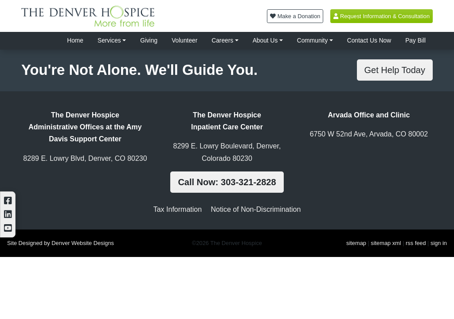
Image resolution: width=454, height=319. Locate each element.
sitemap (356, 243)
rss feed (416, 243)
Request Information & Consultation (381, 16)
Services (109, 40)
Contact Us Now (369, 40)
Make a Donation (295, 16)
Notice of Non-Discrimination (256, 209)
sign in (439, 243)
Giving (148, 40)
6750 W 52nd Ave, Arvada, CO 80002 (369, 134)
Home (75, 40)
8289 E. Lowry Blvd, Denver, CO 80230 (85, 158)
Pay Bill (415, 40)
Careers (222, 40)
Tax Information (177, 209)
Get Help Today (395, 70)
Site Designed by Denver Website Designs (60, 243)
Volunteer (184, 40)
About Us (265, 40)
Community (312, 40)
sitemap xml (386, 243)
